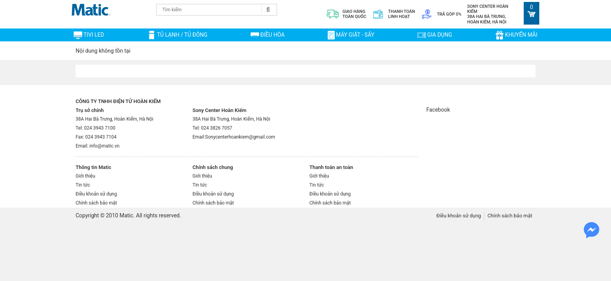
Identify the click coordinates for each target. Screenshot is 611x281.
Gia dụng (439, 35)
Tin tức (83, 185)
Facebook (438, 110)
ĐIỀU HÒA (272, 35)
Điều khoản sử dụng (96, 194)
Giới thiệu (85, 176)
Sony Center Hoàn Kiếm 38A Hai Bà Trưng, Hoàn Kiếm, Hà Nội (487, 14)
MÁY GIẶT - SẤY (355, 35)
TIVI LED (93, 35)
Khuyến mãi (521, 35)
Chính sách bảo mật (96, 203)
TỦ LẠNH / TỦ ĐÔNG (182, 35)
